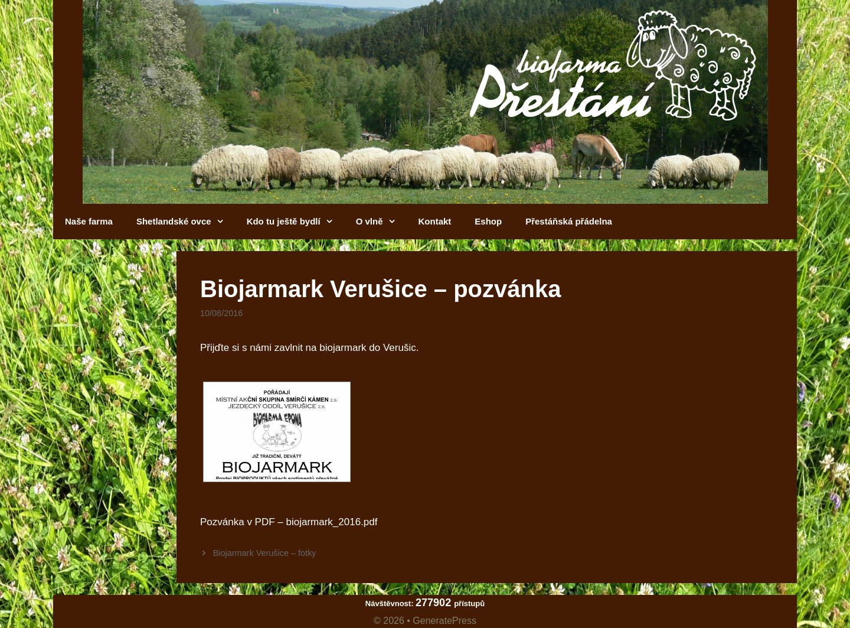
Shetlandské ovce (185, 221)
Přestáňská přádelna (568, 221)
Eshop (488, 221)
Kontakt (435, 221)
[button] (223, 221)
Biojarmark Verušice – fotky (264, 553)
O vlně (381, 221)
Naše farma (89, 221)
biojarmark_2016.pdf (332, 522)
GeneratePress (444, 621)
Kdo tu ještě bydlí (295, 221)
